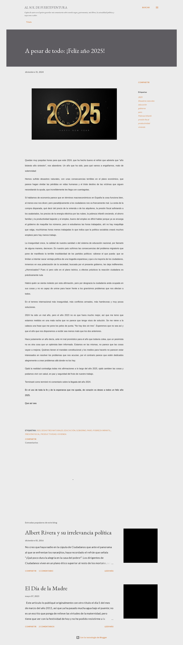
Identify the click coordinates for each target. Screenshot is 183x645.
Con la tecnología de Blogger (91, 637)
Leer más (109, 571)
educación (142, 104)
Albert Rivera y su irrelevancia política (68, 532)
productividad (144, 123)
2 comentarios (46, 626)
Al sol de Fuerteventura (45, 7)
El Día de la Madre (46, 588)
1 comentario (46, 571)
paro (140, 112)
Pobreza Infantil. (145, 116)
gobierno (142, 108)
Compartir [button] (143, 82)
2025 (140, 97)
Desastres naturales (146, 101)
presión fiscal (143, 119)
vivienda (141, 127)
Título (29, 22)
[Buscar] (146, 7)
